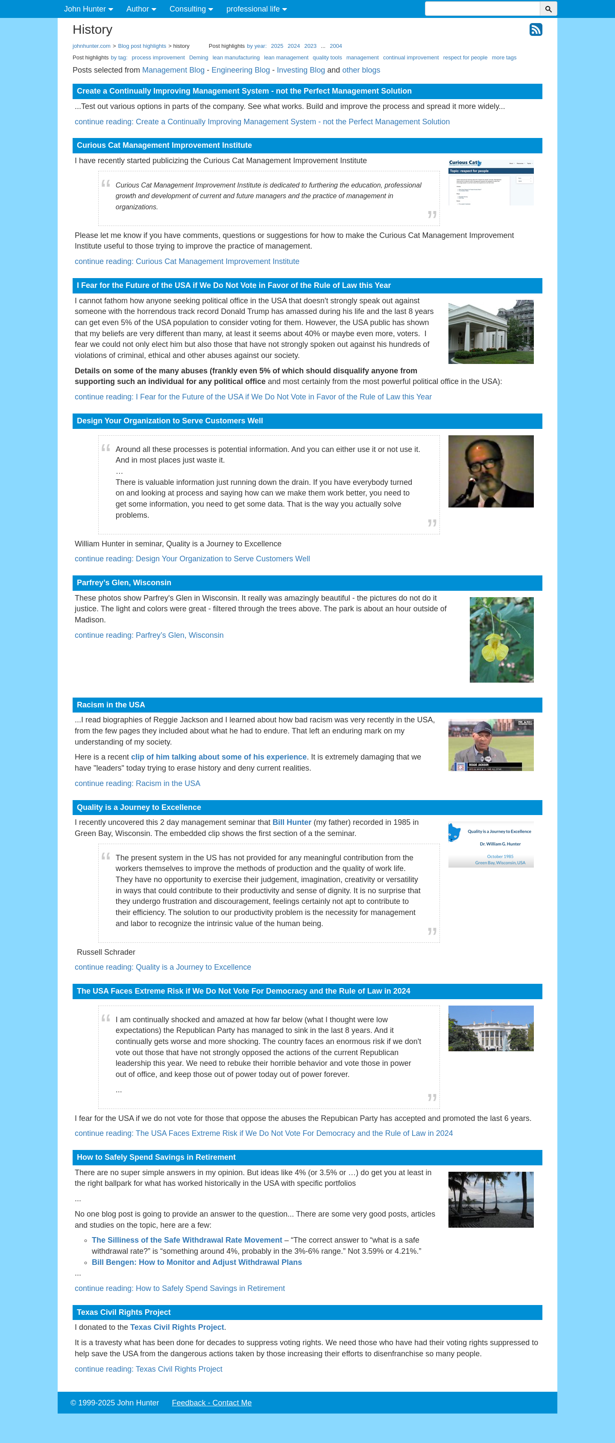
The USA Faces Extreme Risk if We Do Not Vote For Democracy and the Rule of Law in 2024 (243, 991)
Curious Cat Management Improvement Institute (164, 145)
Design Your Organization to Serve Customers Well (170, 420)
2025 (277, 46)
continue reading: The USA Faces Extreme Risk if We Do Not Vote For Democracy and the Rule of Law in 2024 (264, 1133)
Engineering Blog (240, 70)
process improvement (158, 57)
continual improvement (411, 57)
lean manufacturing (236, 57)
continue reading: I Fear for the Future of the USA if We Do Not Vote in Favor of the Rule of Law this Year (253, 397)
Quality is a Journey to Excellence (139, 807)
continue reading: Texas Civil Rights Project (149, 1369)
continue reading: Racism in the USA (137, 783)
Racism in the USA (111, 705)
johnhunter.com (92, 46)
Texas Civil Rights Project (124, 1312)
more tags (504, 57)
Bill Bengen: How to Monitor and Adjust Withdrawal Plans (197, 1262)
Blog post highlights (142, 46)
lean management (286, 57)
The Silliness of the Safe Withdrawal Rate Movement (187, 1240)
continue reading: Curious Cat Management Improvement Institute (187, 261)
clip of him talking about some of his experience (219, 757)
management (362, 57)
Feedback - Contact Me (212, 1403)
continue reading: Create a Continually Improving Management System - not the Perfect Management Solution (262, 121)
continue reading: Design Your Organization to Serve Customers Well (192, 558)
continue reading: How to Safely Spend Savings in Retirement (180, 1288)
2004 (336, 46)
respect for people (465, 57)
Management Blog (173, 70)
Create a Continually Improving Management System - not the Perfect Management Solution (244, 91)
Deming (198, 57)
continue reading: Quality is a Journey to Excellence (163, 967)
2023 (310, 46)
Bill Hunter (291, 822)
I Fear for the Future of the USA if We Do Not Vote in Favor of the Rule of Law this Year (234, 285)
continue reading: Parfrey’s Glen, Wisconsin (149, 635)
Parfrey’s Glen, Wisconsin (124, 582)
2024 (293, 46)
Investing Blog (301, 70)
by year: (256, 46)
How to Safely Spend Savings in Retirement (156, 1157)
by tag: (119, 57)
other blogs (361, 70)
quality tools (327, 57)
